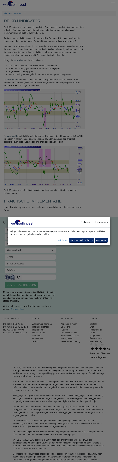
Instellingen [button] (63, 240)
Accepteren (101, 240)
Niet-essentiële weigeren (81, 240)
